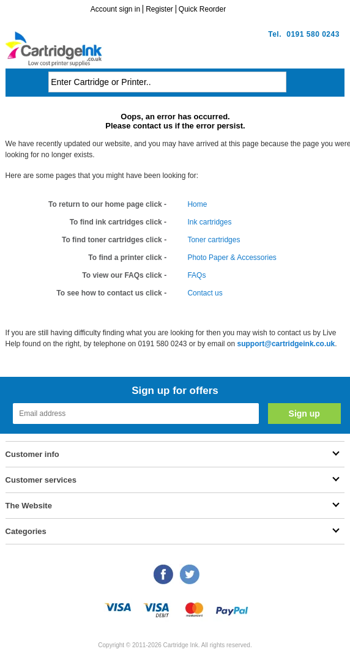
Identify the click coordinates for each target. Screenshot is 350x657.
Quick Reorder (202, 9)
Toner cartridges (213, 240)
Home (197, 204)
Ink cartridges (209, 222)
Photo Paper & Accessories (231, 257)
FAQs (196, 275)
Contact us (204, 293)
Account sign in (115, 9)
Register (159, 9)
